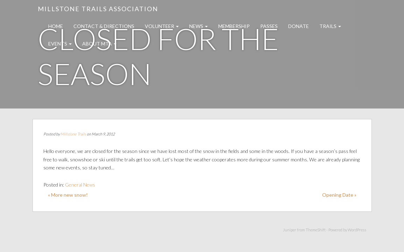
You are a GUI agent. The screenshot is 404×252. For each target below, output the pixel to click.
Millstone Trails (73, 134)
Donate (298, 26)
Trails (330, 26)
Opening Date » (339, 195)
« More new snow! (68, 195)
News (198, 26)
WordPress (357, 229)
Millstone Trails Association (98, 9)
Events (60, 44)
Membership (234, 26)
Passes (269, 26)
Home (55, 26)
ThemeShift (316, 229)
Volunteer (162, 26)
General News (80, 185)
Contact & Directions (103, 26)
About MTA (99, 44)
